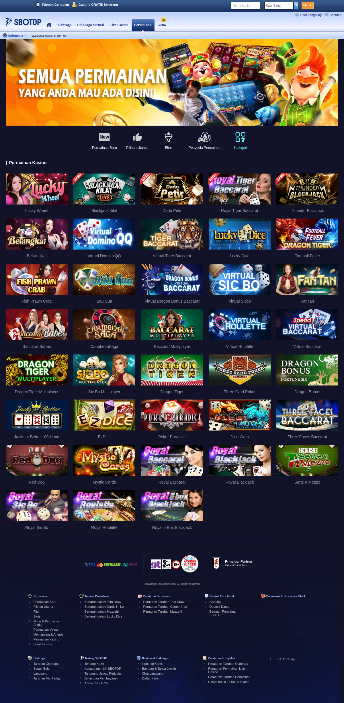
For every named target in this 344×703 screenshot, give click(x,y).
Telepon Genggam (55, 4)
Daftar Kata (150, 678)
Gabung (215, 601)
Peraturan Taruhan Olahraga (228, 663)
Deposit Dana (219, 606)
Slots (37, 616)
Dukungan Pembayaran (101, 678)
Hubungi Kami (152, 663)
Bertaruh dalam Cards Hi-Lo (104, 606)
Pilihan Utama (43, 606)
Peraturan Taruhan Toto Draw (163, 601)
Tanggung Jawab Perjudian (104, 673)
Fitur (37, 611)
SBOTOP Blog (284, 659)
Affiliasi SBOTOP (96, 683)
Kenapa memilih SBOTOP (103, 668)
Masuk (307, 5)
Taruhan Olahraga (46, 663)
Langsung (40, 673)
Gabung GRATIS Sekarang (98, 4)
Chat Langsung (311, 15)
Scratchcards (43, 644)
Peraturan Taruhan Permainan (229, 677)
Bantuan (335, 15)
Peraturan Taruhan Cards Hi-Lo (165, 606)
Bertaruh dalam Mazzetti (102, 611)
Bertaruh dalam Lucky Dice (103, 616)
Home (48, 25)
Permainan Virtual (46, 629)
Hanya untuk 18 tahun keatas (228, 681)
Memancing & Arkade (49, 634)
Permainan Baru (45, 601)
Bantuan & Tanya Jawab (159, 668)
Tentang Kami (94, 663)
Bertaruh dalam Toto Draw (103, 601)
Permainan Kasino (46, 639)
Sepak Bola (42, 668)
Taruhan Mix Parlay (47, 678)
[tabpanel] (172, 82)
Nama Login (241, 5)
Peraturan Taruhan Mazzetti (162, 611)
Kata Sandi (274, 5)
